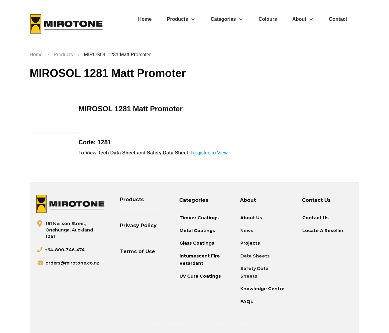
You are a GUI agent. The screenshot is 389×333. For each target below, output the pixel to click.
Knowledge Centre (262, 288)
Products (132, 199)
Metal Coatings (197, 230)
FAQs (246, 301)
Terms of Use (137, 251)
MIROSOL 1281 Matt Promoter (108, 73)
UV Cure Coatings (200, 276)
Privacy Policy (138, 225)
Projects (250, 243)
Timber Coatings (199, 217)
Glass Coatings (197, 243)
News (246, 230)
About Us (251, 217)
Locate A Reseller (323, 230)
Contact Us (315, 217)
